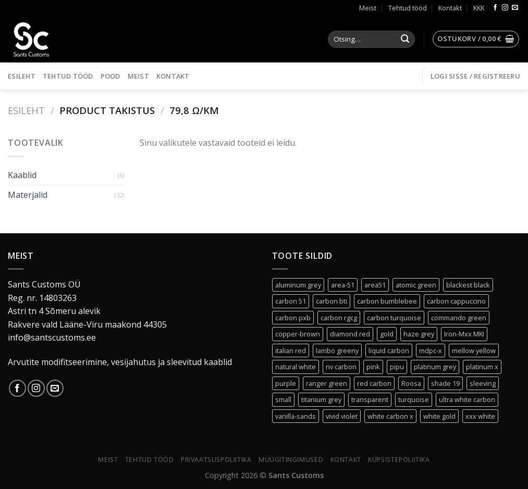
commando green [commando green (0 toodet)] (458, 317)
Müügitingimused (291, 459)
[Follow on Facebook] (495, 7)
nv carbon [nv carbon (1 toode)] (341, 366)
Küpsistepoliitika (398, 459)
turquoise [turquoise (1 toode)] (413, 399)
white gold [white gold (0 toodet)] (439, 416)
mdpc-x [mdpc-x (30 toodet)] (430, 350)
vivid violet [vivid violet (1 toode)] (342, 416)
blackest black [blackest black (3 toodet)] (468, 285)
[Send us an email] (515, 7)
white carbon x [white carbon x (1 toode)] (390, 416)
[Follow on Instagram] (505, 7)
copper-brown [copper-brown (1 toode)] (297, 333)
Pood (110, 76)
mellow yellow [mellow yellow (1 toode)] (474, 350)
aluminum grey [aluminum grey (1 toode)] (298, 285)
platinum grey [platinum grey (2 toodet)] (435, 366)
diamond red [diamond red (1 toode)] (350, 333)
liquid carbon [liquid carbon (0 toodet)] (389, 350)
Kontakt (450, 7)
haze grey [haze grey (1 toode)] (418, 333)
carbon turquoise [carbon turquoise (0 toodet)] (394, 317)
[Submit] (405, 39)
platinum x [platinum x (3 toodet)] (482, 366)
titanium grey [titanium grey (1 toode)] (321, 399)
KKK (478, 7)
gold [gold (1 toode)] (387, 333)
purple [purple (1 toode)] (285, 383)
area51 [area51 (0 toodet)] (375, 285)
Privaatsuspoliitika (216, 459)
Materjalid (27, 194)
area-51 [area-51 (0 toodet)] (342, 285)
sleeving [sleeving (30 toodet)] (483, 383)
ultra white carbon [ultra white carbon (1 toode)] (467, 399)
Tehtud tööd (407, 7)
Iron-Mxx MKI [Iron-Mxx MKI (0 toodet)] (464, 333)
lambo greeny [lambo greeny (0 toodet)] (337, 350)
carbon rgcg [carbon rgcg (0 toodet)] (339, 317)
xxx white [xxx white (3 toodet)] (480, 416)
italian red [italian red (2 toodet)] (290, 350)
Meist (367, 7)
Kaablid (22, 175)
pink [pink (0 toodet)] (373, 366)
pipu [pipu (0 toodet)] (397, 366)
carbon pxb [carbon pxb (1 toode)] (293, 317)
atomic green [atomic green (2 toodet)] (416, 285)
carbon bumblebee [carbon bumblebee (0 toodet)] (387, 301)
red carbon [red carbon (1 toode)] (374, 383)
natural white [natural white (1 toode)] (295, 366)
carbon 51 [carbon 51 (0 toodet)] (290, 301)
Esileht (21, 76)
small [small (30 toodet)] (283, 399)
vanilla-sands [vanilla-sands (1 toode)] (295, 416)
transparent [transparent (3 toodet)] (369, 399)
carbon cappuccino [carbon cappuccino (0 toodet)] (456, 301)
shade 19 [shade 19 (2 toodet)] (445, 383)
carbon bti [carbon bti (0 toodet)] (331, 301)
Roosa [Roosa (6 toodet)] (411, 383)
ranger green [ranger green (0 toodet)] (326, 383)
